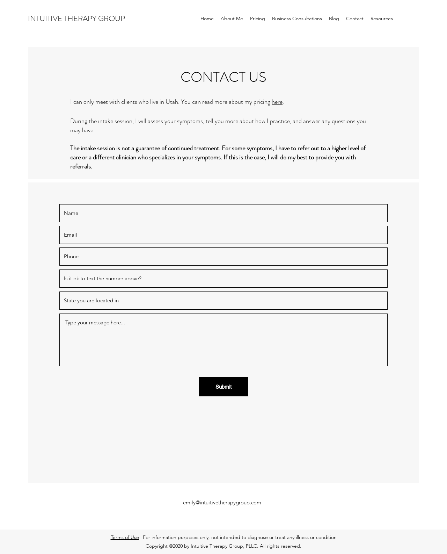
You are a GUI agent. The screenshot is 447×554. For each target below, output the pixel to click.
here (277, 101)
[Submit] (223, 386)
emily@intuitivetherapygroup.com (222, 502)
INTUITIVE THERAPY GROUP (76, 18)
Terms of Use (125, 537)
